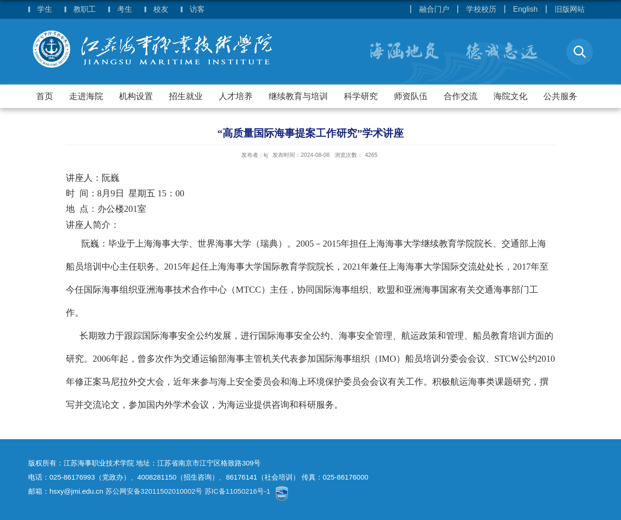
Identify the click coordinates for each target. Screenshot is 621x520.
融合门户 (434, 9)
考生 (124, 9)
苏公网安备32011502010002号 (154, 491)
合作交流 (461, 96)
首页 (44, 96)
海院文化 (510, 96)
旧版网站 (570, 9)
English (525, 9)
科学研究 (361, 96)
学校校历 (481, 9)
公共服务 (560, 96)
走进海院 (86, 96)
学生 (44, 9)
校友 (160, 9)
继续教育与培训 (298, 96)
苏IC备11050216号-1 (238, 491)
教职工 (84, 9)
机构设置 (136, 96)
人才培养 (236, 96)
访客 (197, 9)
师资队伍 (411, 96)
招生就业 (186, 96)
